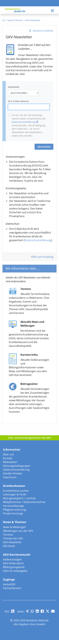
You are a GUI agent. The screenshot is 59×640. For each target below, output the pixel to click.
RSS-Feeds (9, 546)
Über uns (8, 454)
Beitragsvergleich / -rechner (19, 498)
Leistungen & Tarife (14, 494)
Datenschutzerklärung (23, 121)
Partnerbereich (12, 588)
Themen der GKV (13, 538)
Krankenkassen (14, 486)
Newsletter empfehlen (43, 30)
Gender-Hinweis (12, 473)
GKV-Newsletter (12, 542)
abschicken (44, 146)
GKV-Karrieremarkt (16, 554)
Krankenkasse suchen (16, 490)
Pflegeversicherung (14, 509)
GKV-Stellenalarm (13, 563)
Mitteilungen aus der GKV (18, 531)
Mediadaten (10, 462)
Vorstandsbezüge (13, 506)
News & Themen (14, 522)
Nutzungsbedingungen (16, 466)
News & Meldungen (14, 527)
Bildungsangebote (14, 567)
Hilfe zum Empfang (42, 257)
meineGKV (9, 584)
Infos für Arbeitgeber (15, 571)
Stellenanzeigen (12, 559)
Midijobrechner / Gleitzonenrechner (24, 502)
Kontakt (7, 458)
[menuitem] (3, 20)
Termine (8, 534)
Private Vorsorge (13, 513)
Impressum (10, 477)
